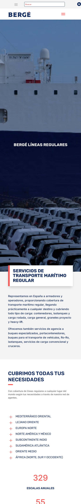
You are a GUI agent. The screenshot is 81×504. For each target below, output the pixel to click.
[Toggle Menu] (63, 14)
